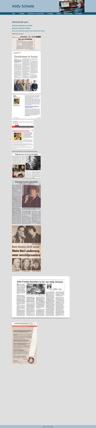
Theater (22, 13)
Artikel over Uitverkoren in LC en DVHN (22, 25)
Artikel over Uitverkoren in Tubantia (21, 28)
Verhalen (79, 13)
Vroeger (50, 13)
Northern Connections (36, 13)
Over (13, 13)
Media (58, 13)
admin (44, 426)
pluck (52, 426)
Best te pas (68, 13)
